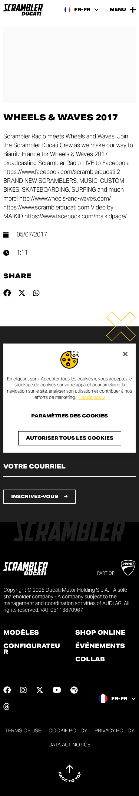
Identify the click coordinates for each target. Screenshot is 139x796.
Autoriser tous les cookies (69, 438)
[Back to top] (70, 773)
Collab (90, 659)
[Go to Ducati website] (128, 567)
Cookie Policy (68, 730)
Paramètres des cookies (69, 416)
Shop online (100, 633)
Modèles (21, 633)
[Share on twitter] (22, 293)
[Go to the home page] (23, 10)
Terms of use (23, 730)
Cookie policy (92, 397)
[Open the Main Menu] (123, 10)
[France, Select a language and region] (81, 10)
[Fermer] (125, 354)
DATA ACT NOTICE (69, 744)
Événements (100, 646)
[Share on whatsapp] (36, 293)
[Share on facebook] (7, 293)
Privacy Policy (114, 730)
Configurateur (31, 649)
